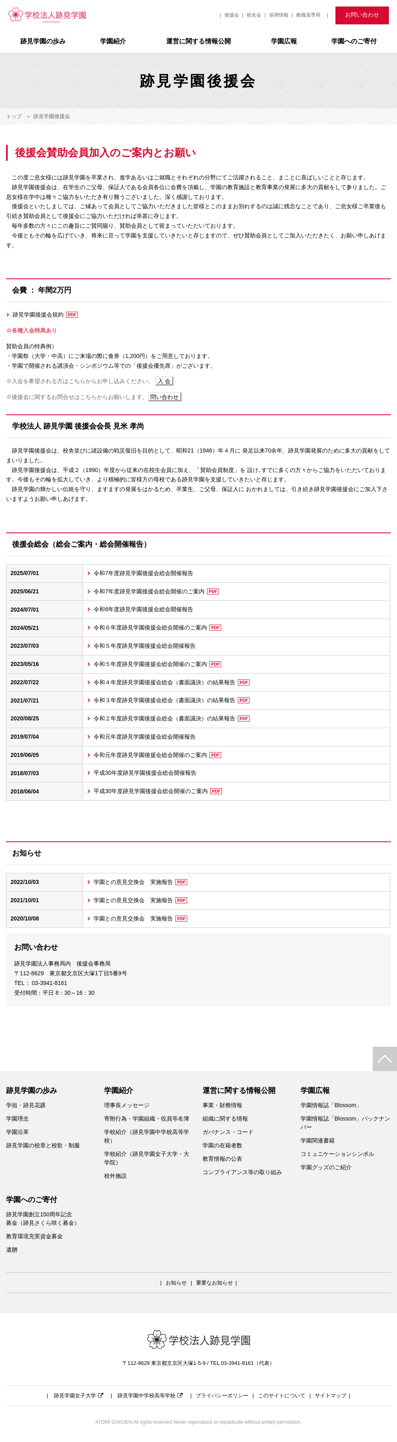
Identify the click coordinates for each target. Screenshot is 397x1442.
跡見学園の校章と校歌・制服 (43, 1145)
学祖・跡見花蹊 (26, 1105)
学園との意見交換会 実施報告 (140, 882)
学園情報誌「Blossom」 (331, 1105)
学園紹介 (113, 41)
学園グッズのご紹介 (326, 1167)
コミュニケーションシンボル (337, 1154)
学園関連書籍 (318, 1140)
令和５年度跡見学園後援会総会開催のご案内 (157, 664)
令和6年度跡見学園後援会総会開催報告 (143, 609)
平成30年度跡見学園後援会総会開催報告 (145, 772)
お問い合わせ (362, 14)
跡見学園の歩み (43, 41)
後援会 (231, 15)
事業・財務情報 (222, 1105)
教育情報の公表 (222, 1158)
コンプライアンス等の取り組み (242, 1172)
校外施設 (115, 1176)
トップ (14, 116)
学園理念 (17, 1118)
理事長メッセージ (126, 1105)
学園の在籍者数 (222, 1145)
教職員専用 (308, 15)
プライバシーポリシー (222, 1395)
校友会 (254, 15)
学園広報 (284, 41)
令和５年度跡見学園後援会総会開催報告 (145, 645)
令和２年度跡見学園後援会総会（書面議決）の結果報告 (172, 718)
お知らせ (176, 1283)
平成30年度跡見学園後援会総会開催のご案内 (158, 791)
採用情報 (278, 15)
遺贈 (11, 1249)
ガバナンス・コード (228, 1132)
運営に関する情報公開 (198, 41)
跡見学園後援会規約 (45, 314)
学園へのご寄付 (354, 41)
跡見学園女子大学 (78, 1395)
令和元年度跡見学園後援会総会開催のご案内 (157, 755)
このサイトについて (281, 1395)
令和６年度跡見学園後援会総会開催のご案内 (157, 627)
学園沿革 (17, 1132)
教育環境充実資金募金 (34, 1236)
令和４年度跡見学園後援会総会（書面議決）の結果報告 (172, 682)
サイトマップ (330, 1395)
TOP (385, 1059)
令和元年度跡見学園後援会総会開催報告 (145, 736)
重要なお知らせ (214, 1283)
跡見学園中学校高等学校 (150, 1395)
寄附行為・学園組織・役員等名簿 (146, 1118)
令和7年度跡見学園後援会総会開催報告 (143, 573)
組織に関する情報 (225, 1118)
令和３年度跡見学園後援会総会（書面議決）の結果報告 (172, 700)
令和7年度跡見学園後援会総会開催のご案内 (156, 591)
